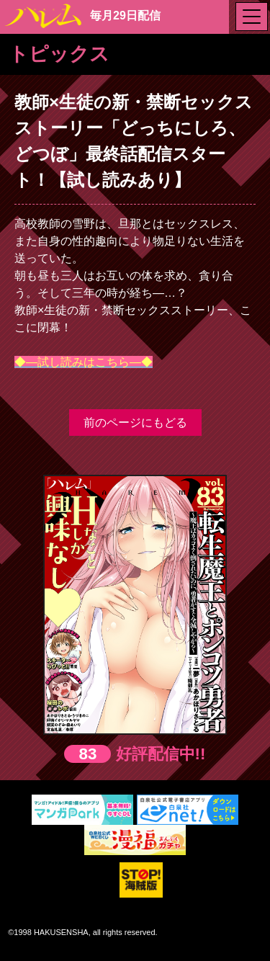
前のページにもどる (135, 422)
